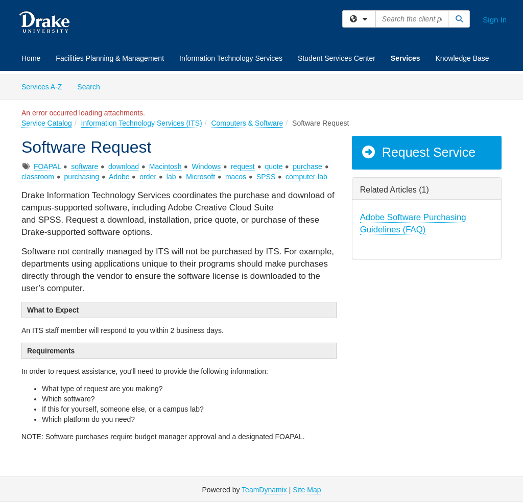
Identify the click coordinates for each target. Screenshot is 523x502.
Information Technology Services (230, 58)
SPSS (265, 177)
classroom (37, 177)
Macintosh (165, 166)
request (243, 166)
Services (405, 58)
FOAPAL (47, 166)
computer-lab (306, 177)
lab (171, 177)
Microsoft (200, 177)
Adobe (119, 177)
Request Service (418, 152)
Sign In (495, 19)
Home (30, 58)
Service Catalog (46, 123)
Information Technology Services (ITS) (141, 123)
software (84, 166)
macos (235, 177)
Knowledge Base (462, 58)
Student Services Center (336, 58)
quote (273, 166)
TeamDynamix (264, 490)
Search (92, 86)
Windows (206, 166)
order (147, 177)
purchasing (82, 177)
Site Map (307, 490)
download (123, 166)
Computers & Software (247, 123)
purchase (307, 166)
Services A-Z (41, 87)
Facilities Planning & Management (110, 58)
